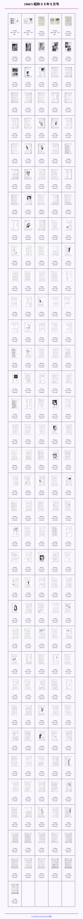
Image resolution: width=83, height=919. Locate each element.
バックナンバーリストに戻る (41, 916)
